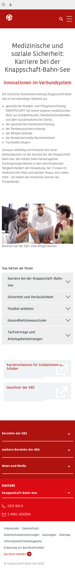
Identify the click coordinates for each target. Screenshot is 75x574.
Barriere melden (18, 554)
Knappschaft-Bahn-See (19, 492)
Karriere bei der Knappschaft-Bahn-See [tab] (35, 281)
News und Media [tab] (14, 465)
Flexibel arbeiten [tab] (21, 308)
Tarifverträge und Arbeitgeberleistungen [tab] (25, 335)
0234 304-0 (15, 506)
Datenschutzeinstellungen (21, 534)
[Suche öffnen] (61, 20)
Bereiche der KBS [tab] (14, 433)
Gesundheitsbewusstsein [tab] (27, 320)
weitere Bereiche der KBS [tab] (21, 449)
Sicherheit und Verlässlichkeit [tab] (31, 297)
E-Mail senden (19, 514)
